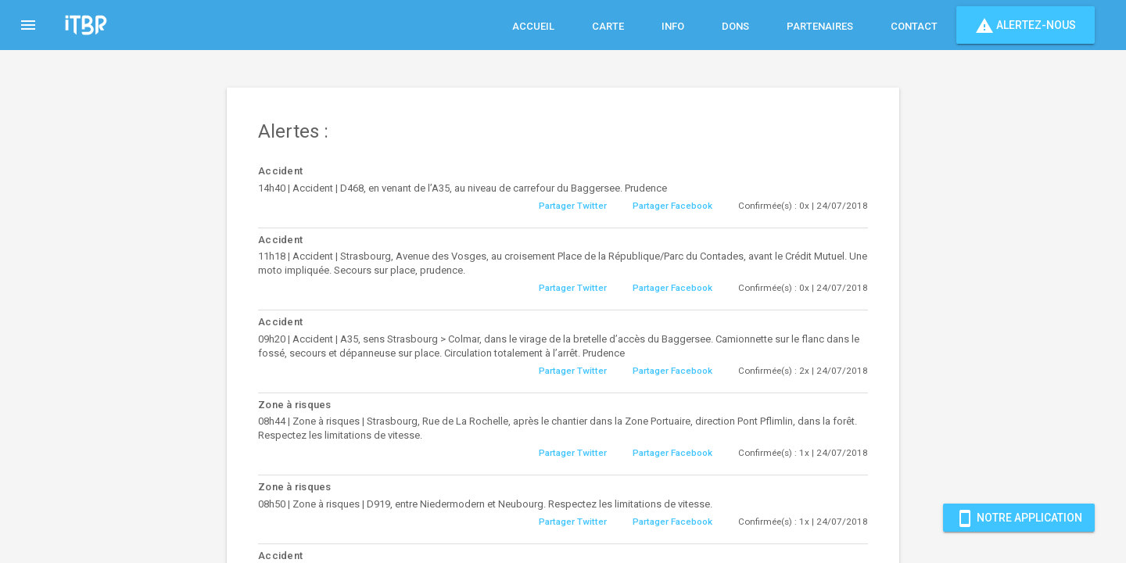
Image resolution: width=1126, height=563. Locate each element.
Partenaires (820, 26)
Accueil (533, 26)
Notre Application (1019, 518)
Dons (735, 26)
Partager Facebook (672, 205)
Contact (914, 26)
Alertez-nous (1025, 25)
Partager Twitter (573, 205)
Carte (608, 26)
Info (673, 26)
